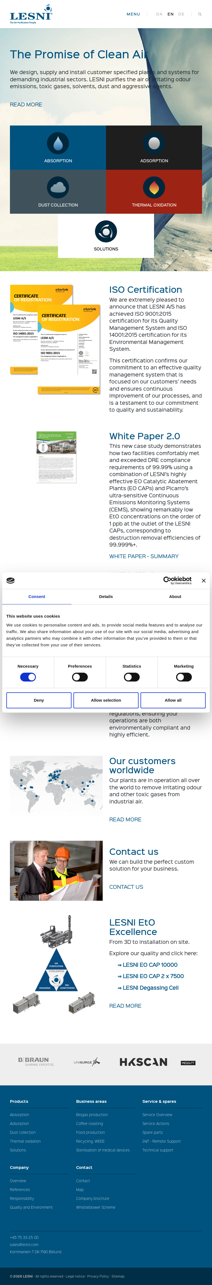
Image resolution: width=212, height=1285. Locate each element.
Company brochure (92, 1198)
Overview (18, 1180)
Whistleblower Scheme (95, 1207)
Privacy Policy (98, 1276)
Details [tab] (106, 596)
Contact (106, 1167)
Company (40, 1167)
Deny (39, 700)
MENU (134, 14)
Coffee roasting (89, 1123)
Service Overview (157, 1114)
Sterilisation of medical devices (103, 1150)
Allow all (173, 700)
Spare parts (152, 1132)
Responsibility (22, 1198)
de (181, 14)
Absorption (58, 160)
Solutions (106, 249)
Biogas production (92, 1114)
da (159, 14)
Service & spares (172, 1101)
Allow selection (106, 700)
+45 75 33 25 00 (24, 1237)
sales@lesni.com (24, 1244)
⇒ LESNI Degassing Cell (148, 987)
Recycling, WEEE (90, 1141)
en (171, 14)
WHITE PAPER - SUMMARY (144, 556)
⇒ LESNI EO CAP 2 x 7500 (151, 976)
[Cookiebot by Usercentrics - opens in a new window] (167, 580)
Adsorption (154, 160)
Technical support (157, 1150)
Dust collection (58, 205)
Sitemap (118, 1276)
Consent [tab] (36, 596)
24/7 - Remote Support (161, 1141)
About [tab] (175, 596)
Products (40, 1101)
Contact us (126, 886)
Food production (90, 1132)
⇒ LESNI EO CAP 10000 (147, 964)
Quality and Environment (31, 1207)
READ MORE (26, 104)
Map (80, 1189)
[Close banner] (204, 581)
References (20, 1189)
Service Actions (155, 1123)
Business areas (106, 1101)
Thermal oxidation (154, 205)
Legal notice (75, 1276)
